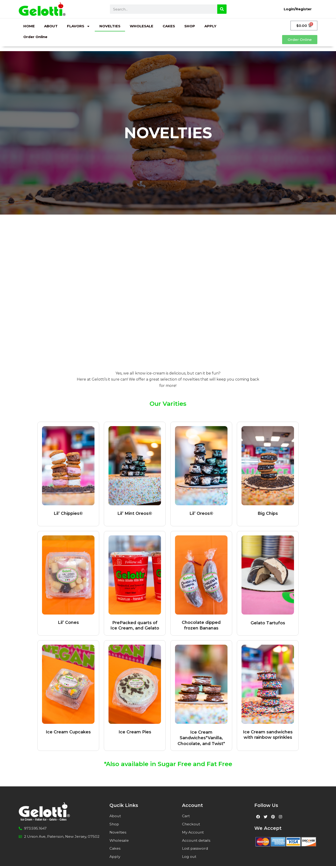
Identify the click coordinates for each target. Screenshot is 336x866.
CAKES (169, 26)
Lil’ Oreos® (201, 513)
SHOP (189, 26)
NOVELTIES (109, 26)
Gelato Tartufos (268, 622)
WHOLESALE (141, 26)
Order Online (35, 37)
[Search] (222, 9)
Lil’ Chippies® (68, 513)
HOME (29, 26)
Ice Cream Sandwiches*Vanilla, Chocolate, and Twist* (201, 737)
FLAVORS (78, 26)
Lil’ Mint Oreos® (134, 513)
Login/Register (298, 9)
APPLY (210, 26)
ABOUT (51, 26)
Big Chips (268, 513)
